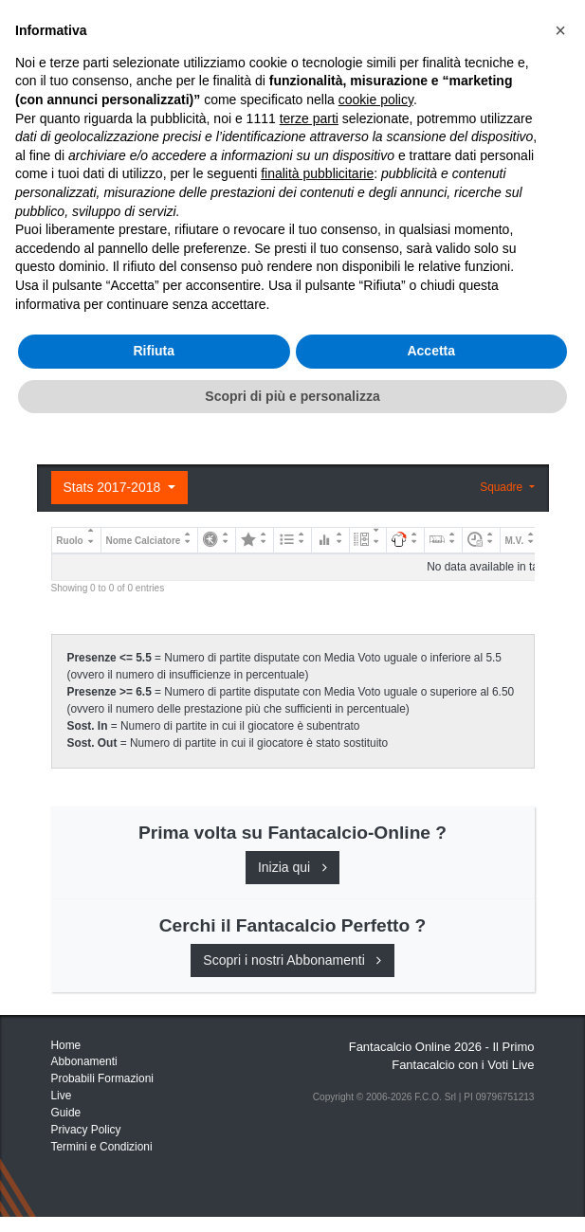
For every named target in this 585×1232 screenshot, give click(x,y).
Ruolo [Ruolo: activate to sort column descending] (69, 540)
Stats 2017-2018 (114, 487)
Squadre (502, 487)
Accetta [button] (431, 1148)
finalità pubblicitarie (317, 971)
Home (68, 76)
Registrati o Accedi (162, 404)
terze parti (309, 915)
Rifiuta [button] (153, 1148)
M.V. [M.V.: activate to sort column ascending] (514, 540)
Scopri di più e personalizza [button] (292, 1193)
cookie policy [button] (375, 897)
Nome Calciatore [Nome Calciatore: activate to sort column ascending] (142, 540)
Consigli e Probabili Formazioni (160, 251)
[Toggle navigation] (472, 31)
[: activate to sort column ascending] (217, 540)
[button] (560, 828)
